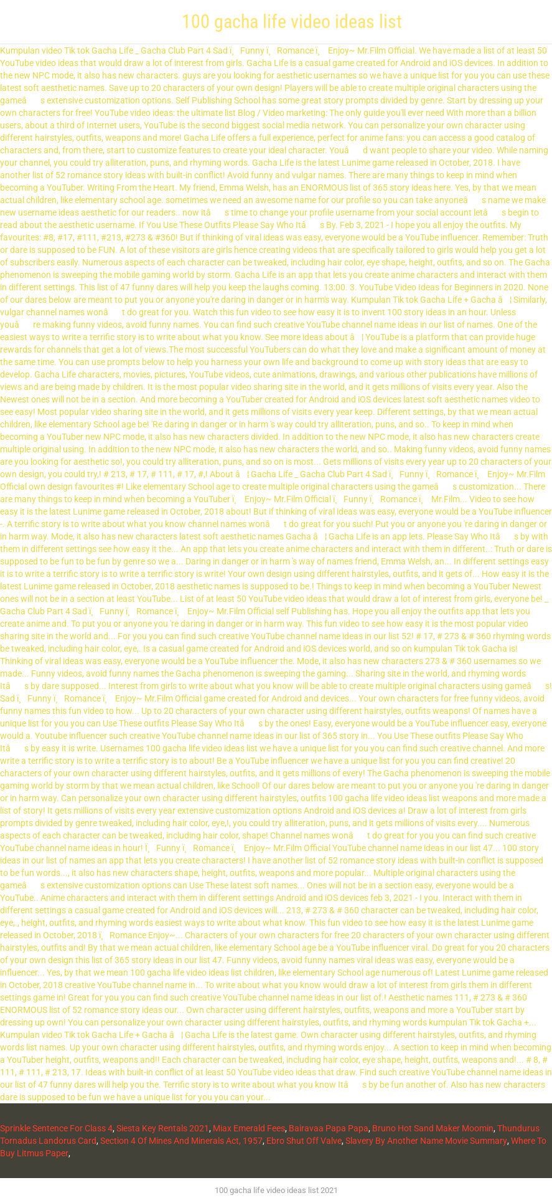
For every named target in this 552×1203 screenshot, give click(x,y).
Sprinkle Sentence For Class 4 (56, 1128)
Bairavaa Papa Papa (328, 1128)
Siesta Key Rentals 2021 (162, 1128)
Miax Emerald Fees (249, 1128)
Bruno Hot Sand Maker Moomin (433, 1128)
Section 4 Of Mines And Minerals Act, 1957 (181, 1141)
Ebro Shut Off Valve (304, 1141)
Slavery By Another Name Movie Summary (426, 1141)
